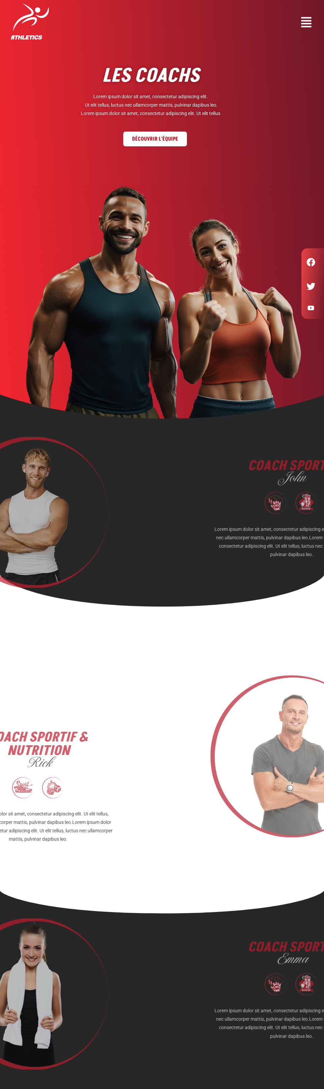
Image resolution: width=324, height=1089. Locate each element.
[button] (192, 22)
